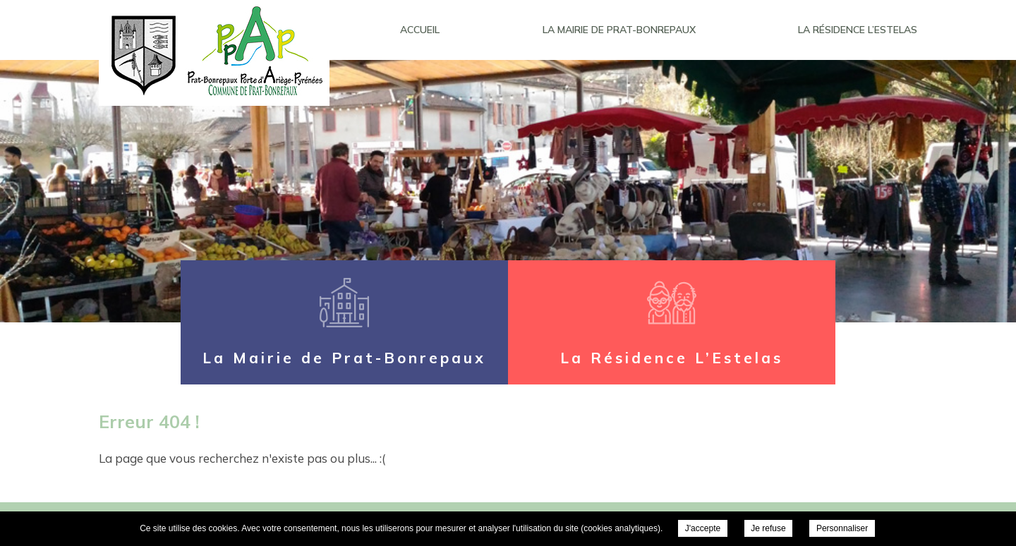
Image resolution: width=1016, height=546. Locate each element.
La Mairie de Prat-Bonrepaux (619, 29)
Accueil (420, 29)
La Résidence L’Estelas (857, 29)
